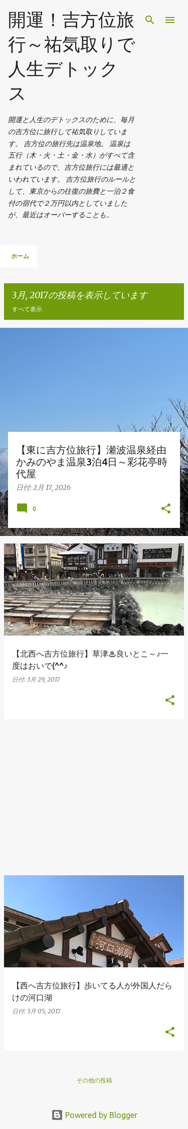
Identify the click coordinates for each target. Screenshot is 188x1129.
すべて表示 (27, 309)
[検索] (150, 20)
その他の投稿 (94, 1080)
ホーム (20, 256)
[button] (166, 509)
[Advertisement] (94, 797)
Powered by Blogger (94, 1114)
